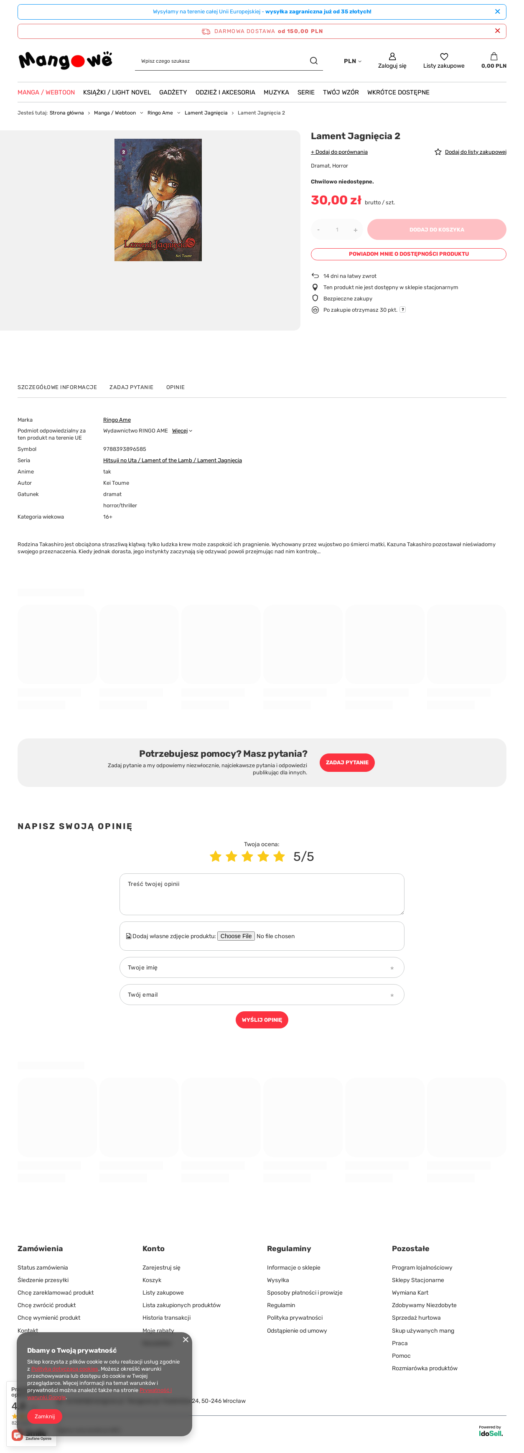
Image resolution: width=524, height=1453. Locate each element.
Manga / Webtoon (46, 92)
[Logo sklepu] (66, 61)
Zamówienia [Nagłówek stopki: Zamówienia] (40, 1248)
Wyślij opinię (262, 1020)
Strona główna (67, 113)
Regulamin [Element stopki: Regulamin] (281, 1305)
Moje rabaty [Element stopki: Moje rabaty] (158, 1330)
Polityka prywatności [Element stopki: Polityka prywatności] (295, 1317)
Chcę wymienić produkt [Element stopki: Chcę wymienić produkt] (49, 1317)
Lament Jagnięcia (206, 113)
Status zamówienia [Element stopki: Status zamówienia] (43, 1267)
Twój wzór (341, 92)
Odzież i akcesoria (225, 92)
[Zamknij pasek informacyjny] (497, 31)
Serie (306, 92)
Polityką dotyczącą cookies (64, 1369)
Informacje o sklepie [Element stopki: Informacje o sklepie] (294, 1267)
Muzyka (276, 92)
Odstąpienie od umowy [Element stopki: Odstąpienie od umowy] (297, 1330)
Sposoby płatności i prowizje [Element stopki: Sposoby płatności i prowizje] (305, 1292)
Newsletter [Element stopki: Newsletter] (157, 1343)
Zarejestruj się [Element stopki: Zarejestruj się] (161, 1267)
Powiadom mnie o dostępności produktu (409, 254)
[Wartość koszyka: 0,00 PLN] (493, 61)
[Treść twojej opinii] (262, 894)
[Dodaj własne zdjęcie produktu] (281, 936)
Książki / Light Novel (117, 92)
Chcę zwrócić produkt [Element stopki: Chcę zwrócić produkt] (47, 1305)
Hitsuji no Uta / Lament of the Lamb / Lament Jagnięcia (172, 460)
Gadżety (173, 92)
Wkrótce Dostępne (398, 92)
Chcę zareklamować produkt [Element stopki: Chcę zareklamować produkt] (56, 1292)
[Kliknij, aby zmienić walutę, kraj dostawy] (352, 61)
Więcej (180, 431)
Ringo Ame (160, 113)
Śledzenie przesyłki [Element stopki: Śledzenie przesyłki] (43, 1280)
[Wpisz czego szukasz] (229, 60)
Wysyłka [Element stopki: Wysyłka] (278, 1280)
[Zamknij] (497, 11)
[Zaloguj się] (392, 61)
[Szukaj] (313, 60)
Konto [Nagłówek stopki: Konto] (153, 1248)
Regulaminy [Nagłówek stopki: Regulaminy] (289, 1248)
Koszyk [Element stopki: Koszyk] (151, 1280)
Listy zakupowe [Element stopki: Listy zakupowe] (163, 1292)
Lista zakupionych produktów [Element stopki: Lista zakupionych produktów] (181, 1305)
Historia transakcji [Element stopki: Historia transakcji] (166, 1317)
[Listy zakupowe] (444, 61)
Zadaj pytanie (347, 762)
